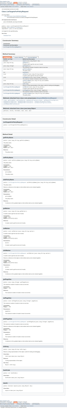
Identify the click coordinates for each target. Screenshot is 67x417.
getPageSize (26, 67)
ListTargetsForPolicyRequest (11, 48)
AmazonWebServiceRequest (15, 28)
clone (5, 103)
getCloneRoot (11, 103)
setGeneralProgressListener (42, 104)
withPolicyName (27, 96)
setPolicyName (27, 82)
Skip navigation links (5, 1)
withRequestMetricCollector (11, 107)
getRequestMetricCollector (25, 104)
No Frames (26, 4)
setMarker (25, 76)
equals (24, 62)
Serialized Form (7, 36)
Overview (3, 3)
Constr (13, 6)
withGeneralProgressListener (42, 106)
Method (16, 6)
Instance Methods (18, 58)
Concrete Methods (32, 58)
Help (25, 3)
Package (9, 3)
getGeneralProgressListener (34, 103)
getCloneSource (20, 103)
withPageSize (26, 93)
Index (20, 3)
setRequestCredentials (9, 106)
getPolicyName (27, 70)
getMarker (25, 64)
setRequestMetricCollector (25, 106)
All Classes (35, 4)
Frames (19, 4)
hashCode (25, 74)
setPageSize (26, 79)
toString (25, 86)
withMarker (26, 89)
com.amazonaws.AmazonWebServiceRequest (15, 16)
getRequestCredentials (9, 104)
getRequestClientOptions (51, 103)
